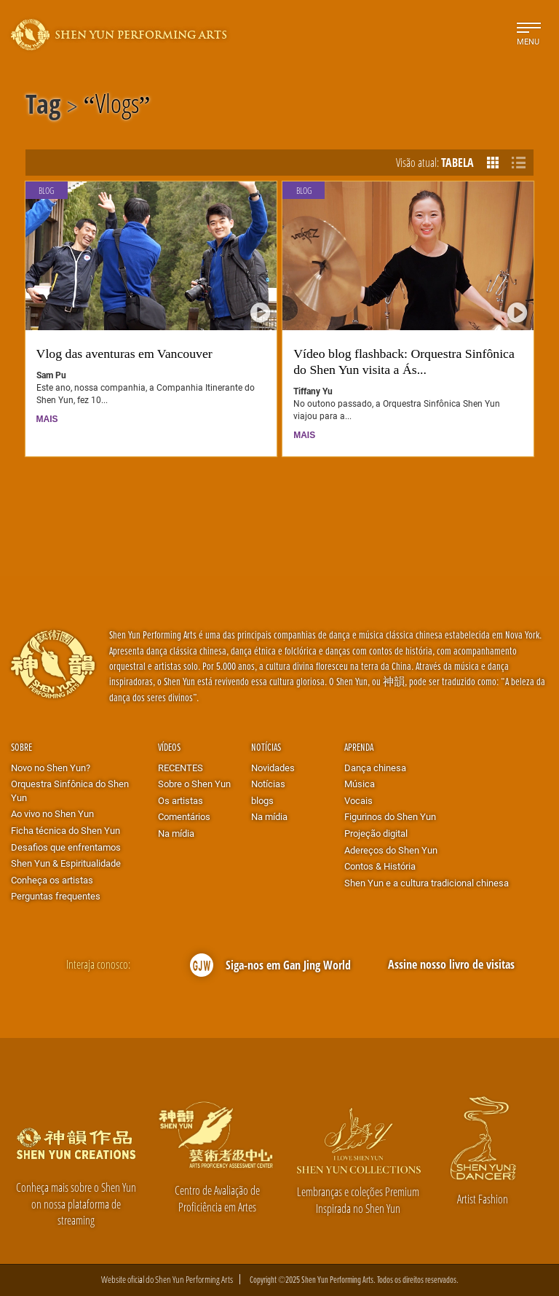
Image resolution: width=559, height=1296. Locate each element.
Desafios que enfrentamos (66, 847)
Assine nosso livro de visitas (451, 964)
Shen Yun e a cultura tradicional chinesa (426, 882)
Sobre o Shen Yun (194, 783)
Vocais (358, 800)
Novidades (273, 767)
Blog (46, 190)
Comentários (184, 816)
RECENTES (180, 767)
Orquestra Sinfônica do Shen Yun (70, 790)
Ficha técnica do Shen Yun (65, 830)
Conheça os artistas (52, 879)
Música (359, 783)
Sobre (21, 746)
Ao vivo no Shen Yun (52, 813)
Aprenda (358, 746)
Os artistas (180, 800)
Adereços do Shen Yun (390, 849)
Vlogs (117, 106)
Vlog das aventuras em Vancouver (124, 353)
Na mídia (176, 833)
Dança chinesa (375, 767)
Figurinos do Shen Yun (390, 816)
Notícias (266, 746)
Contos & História (380, 866)
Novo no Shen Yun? (50, 767)
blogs (262, 800)
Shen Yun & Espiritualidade (66, 863)
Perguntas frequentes (55, 895)
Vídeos (169, 746)
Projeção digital (376, 833)
